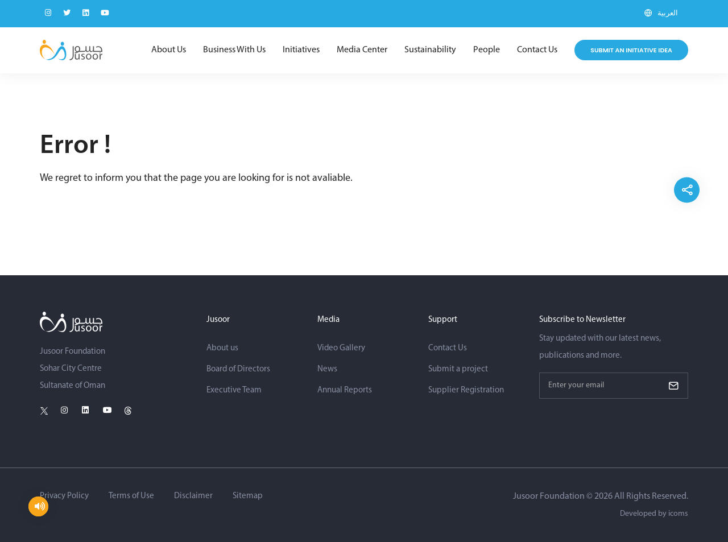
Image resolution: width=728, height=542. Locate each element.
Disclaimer (193, 496)
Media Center (362, 50)
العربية (667, 13)
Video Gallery (341, 348)
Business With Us (234, 50)
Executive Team (234, 390)
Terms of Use (131, 496)
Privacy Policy (64, 496)
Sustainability (430, 50)
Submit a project (458, 369)
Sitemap (248, 496)
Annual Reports (344, 390)
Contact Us (537, 50)
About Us (168, 50)
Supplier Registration (466, 390)
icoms (678, 514)
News (327, 369)
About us (222, 348)
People (486, 50)
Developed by (654, 514)
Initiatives (301, 50)
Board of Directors (238, 369)
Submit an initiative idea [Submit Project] (631, 50)
